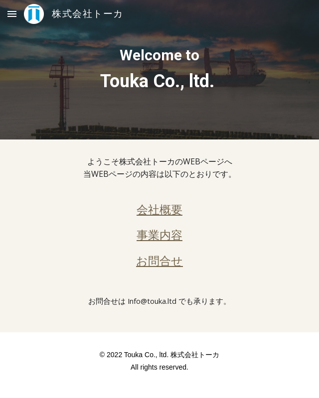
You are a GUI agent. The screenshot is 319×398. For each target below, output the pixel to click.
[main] (159, 69)
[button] (12, 13)
